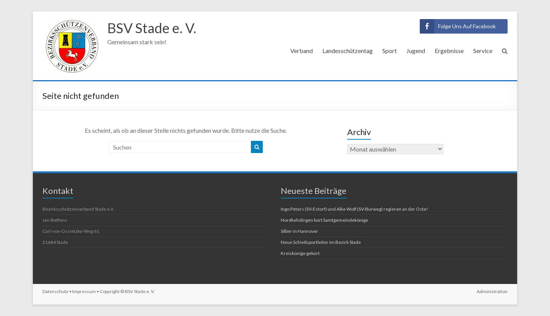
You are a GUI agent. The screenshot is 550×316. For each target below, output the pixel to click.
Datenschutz (55, 291)
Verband (301, 50)
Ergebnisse (449, 50)
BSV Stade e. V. (151, 27)
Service (482, 50)
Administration (492, 291)
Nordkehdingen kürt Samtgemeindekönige (324, 220)
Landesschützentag (347, 50)
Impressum (84, 291)
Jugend (415, 50)
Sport (389, 50)
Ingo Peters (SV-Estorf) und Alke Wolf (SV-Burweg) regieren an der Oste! (354, 209)
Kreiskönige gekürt (300, 253)
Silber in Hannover (299, 231)
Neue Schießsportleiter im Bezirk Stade (321, 242)
